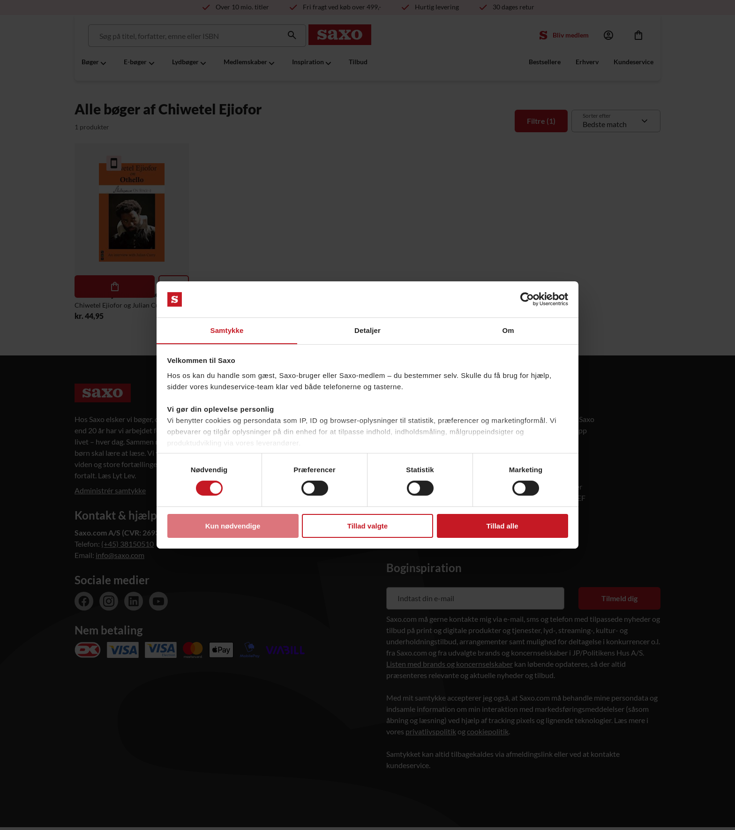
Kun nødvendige (233, 526)
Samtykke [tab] (227, 330)
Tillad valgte (367, 526)
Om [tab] (508, 330)
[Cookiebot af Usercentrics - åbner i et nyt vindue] (527, 299)
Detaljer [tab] (367, 330)
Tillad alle (502, 526)
